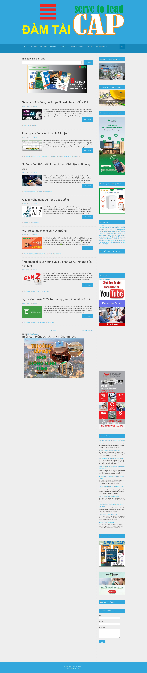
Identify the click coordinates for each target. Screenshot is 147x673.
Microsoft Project (55, 156)
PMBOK (101, 240)
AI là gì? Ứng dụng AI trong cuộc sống (45, 199)
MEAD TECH (76, 668)
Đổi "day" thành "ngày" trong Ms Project (109, 496)
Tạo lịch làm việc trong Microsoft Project (109, 450)
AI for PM (89, 46)
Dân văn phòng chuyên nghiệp (32, 156)
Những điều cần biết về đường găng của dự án (111, 458)
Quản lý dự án (48, 253)
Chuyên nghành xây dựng (119, 226)
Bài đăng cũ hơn (87, 330)
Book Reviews (28, 51)
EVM (121, 227)
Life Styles (43, 46)
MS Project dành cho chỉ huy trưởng (44, 230)
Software (42, 322)
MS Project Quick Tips (110, 233)
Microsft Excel (121, 233)
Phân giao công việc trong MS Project (45, 133)
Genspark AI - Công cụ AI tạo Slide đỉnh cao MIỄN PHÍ (55, 102)
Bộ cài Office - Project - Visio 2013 (108, 514)
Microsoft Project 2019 (38, 253)
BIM (100, 226)
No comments (76, 156)
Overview (123, 238)
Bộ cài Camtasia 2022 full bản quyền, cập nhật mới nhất (57, 299)
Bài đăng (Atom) (32, 334)
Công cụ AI (26, 125)
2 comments (35, 125)
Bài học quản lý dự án (107, 226)
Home (25, 46)
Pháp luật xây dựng (108, 240)
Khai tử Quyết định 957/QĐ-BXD (107, 522)
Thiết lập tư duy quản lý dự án (112, 241)
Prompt (40, 191)
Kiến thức (53, 46)
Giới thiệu (34, 46)
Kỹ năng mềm (27, 191)
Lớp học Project (28, 253)
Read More (87, 119)
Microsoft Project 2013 (111, 237)
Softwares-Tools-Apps (76, 46)
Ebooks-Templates (101, 46)
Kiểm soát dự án (110, 230)
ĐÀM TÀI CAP (79, 666)
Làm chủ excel (116, 231)
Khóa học (63, 46)
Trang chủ (52, 330)
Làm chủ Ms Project (45, 156)
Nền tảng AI (34, 191)
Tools (100, 244)
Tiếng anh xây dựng (120, 242)
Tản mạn (105, 244)
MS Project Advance (65, 156)
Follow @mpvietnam (104, 279)
